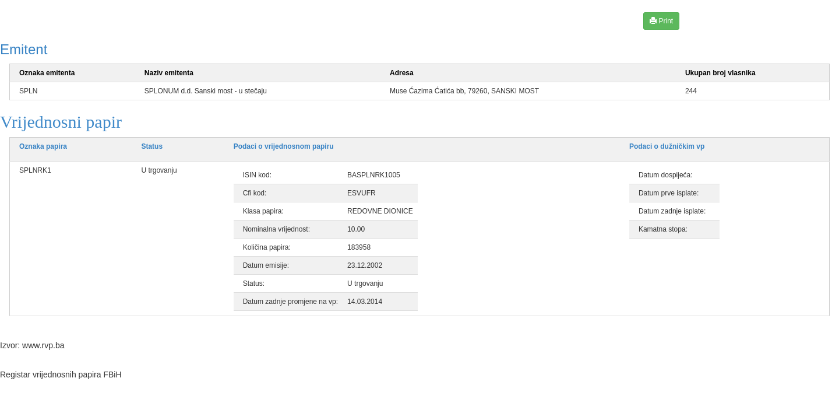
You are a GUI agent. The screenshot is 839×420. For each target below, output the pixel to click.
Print (661, 20)
